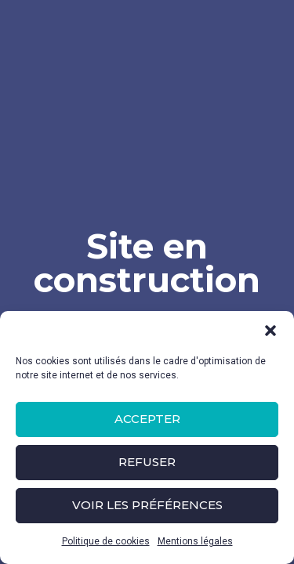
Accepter (147, 418)
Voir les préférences (147, 504)
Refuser (147, 461)
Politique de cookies (106, 541)
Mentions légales (195, 541)
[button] (270, 330)
